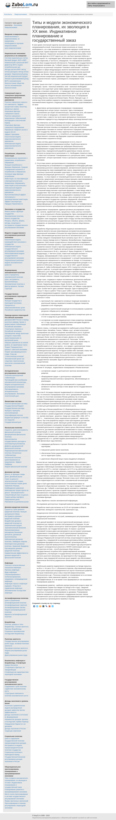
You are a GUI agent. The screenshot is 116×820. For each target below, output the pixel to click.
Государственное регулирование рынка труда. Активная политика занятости (17, 643)
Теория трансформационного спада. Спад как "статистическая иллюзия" (15, 354)
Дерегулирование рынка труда (16, 655)
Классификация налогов (14, 415)
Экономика (18, 25)
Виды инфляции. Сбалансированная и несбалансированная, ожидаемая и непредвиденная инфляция (16, 576)
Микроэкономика (11, 27)
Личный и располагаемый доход (16, 79)
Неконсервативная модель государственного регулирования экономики (14, 256)
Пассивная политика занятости (16, 648)
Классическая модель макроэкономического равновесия (13, 139)
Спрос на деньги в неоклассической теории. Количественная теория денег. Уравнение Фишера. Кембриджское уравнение (16, 483)
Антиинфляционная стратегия (16, 605)
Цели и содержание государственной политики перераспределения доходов (15, 741)
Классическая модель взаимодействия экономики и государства (15, 242)
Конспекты (8, 14)
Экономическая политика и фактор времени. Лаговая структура (15, 286)
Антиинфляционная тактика (15, 607)
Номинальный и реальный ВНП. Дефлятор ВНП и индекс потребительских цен (16, 65)
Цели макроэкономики (13, 48)
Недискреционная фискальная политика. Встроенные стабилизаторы (16, 453)
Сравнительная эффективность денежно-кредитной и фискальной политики (16, 555)
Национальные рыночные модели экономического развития (14, 262)
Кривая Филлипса (11, 665)
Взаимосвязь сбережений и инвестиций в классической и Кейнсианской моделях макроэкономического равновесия (15, 187)
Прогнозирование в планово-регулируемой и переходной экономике (15, 805)
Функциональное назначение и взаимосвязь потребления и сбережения (16, 160)
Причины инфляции (12, 570)
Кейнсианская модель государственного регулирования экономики (14, 249)
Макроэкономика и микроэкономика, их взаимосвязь (12, 39)
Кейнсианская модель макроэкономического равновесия (13, 146)
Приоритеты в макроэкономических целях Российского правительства (15, 307)
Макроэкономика (20, 14)
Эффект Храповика (12, 134)
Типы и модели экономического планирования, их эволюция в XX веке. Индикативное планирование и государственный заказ (16, 782)
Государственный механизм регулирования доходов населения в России (15, 759)
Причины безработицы (13, 629)
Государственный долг (13, 422)
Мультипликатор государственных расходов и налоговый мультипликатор (15, 441)
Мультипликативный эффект (15, 195)
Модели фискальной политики (16, 467)
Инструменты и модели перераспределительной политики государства (14, 748)
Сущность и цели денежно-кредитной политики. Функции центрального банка (16, 512)
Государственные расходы (14, 408)
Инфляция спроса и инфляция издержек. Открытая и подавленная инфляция (16, 586)
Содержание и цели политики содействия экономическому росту (16, 689)
